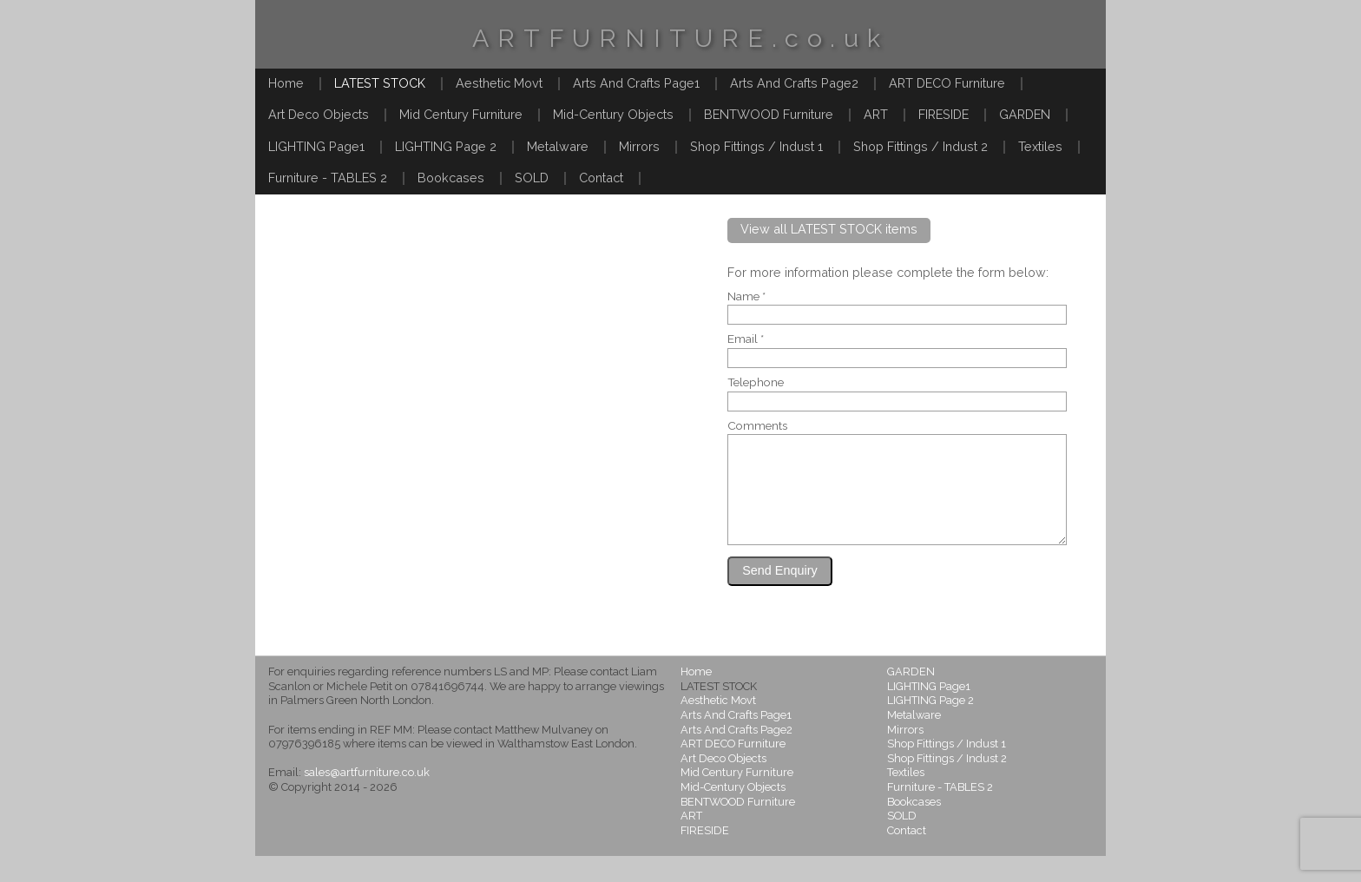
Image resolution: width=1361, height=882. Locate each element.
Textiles (1040, 146)
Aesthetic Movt (499, 83)
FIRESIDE (943, 114)
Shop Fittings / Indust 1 (756, 146)
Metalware (557, 146)
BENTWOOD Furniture (768, 114)
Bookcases (451, 177)
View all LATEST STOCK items (828, 228)
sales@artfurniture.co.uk (367, 798)
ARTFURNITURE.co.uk (680, 38)
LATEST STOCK (379, 83)
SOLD (532, 177)
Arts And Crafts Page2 (794, 83)
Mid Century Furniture (461, 114)
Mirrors (639, 146)
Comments (757, 426)
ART (876, 114)
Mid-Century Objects (613, 114)
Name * (746, 297)
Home (286, 83)
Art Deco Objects (318, 114)
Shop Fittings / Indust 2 (920, 146)
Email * (745, 339)
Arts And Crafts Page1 (636, 83)
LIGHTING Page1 (316, 146)
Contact (601, 177)
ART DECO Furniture (947, 83)
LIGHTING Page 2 (445, 146)
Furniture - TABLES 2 (327, 177)
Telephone (755, 383)
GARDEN (1024, 114)
